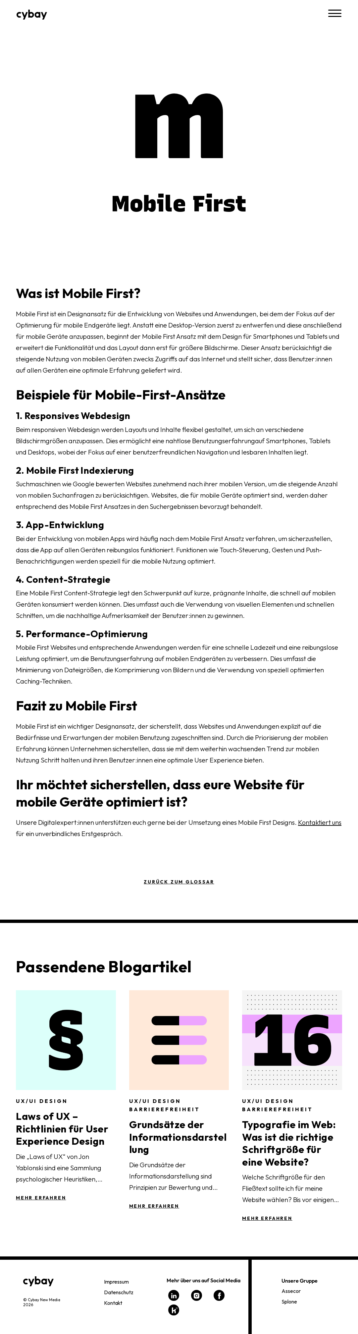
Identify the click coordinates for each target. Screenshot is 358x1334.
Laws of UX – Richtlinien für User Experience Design (62, 1128)
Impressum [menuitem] (116, 1281)
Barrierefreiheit (164, 1109)
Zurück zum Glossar (179, 882)
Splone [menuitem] (289, 1301)
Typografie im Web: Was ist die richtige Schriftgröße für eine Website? (289, 1143)
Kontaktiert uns (319, 822)
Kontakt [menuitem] (113, 1303)
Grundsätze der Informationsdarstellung (178, 1137)
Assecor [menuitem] (291, 1291)
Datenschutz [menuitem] (118, 1292)
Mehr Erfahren (41, 1198)
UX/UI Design (42, 1101)
